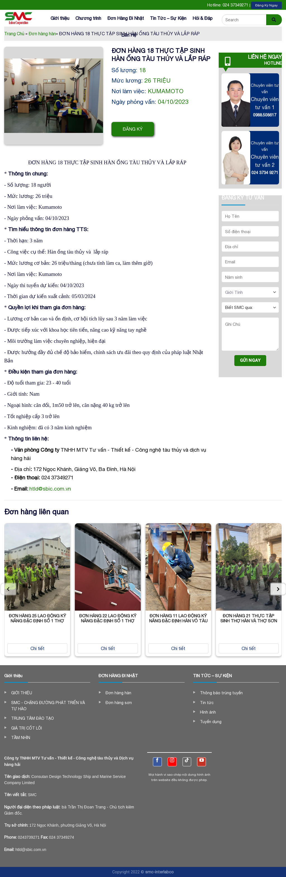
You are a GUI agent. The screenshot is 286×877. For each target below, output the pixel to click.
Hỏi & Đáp (202, 18)
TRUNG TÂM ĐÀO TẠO (32, 718)
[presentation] (8, 589)
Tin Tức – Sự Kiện (168, 18)
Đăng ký (133, 129)
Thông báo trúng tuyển (221, 693)
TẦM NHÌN (20, 737)
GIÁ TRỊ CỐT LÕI (26, 728)
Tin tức (207, 702)
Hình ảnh (208, 712)
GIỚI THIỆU (21, 693)
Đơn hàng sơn (119, 702)
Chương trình (88, 18)
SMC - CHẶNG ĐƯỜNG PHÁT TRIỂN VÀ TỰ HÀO (48, 705)
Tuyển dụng (210, 721)
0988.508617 (264, 114)
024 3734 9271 (264, 172)
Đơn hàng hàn (118, 693)
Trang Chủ (15, 33)
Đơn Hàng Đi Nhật (125, 18)
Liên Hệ (128, 34)
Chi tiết (37, 648)
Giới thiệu (60, 18)
